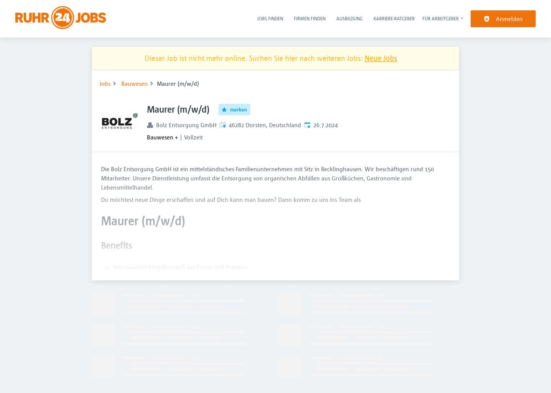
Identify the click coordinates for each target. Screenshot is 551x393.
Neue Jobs (381, 58)
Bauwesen (134, 83)
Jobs (105, 83)
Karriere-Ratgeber (394, 18)
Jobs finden (270, 18)
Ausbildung (349, 18)
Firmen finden (310, 18)
